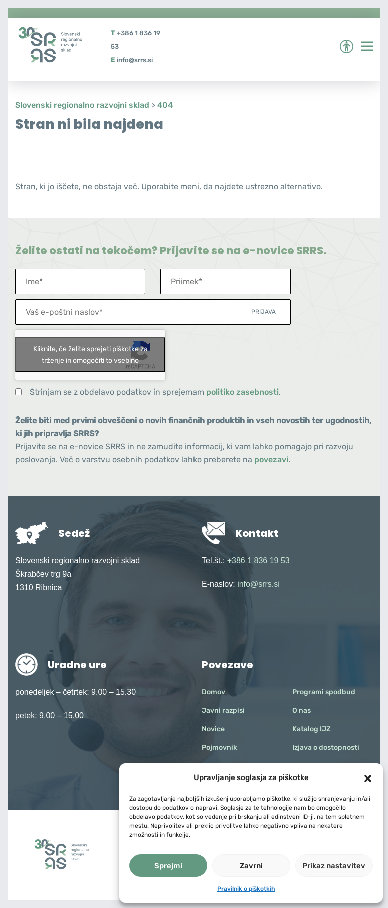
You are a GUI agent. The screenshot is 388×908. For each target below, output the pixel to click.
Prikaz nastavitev (333, 865)
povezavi (271, 459)
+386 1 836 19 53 (258, 560)
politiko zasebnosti (242, 392)
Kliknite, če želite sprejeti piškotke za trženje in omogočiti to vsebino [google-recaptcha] (90, 355)
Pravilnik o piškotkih (246, 888)
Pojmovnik (219, 747)
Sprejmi (168, 865)
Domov (213, 692)
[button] (368, 777)
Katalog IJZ (311, 729)
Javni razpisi (223, 710)
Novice (213, 729)
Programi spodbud (323, 692)
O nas (301, 710)
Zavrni (251, 865)
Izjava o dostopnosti (325, 747)
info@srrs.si (135, 60)
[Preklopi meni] (367, 46)
